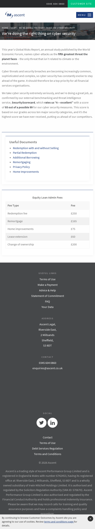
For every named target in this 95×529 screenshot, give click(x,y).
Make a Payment (48, 285)
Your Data (47, 307)
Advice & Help (47, 290)
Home (5, 27)
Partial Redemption (25, 152)
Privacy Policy (21, 167)
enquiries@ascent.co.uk (47, 368)
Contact (47, 437)
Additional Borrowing (26, 157)
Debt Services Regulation (47, 448)
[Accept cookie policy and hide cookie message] (90, 518)
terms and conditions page (59, 521)
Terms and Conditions (47, 454)
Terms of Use (47, 279)
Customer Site (81, 3)
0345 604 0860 (55, 3)
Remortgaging (21, 162)
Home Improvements (26, 171)
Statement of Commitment (47, 296)
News (14, 27)
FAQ (47, 301)
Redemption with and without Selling (36, 148)
